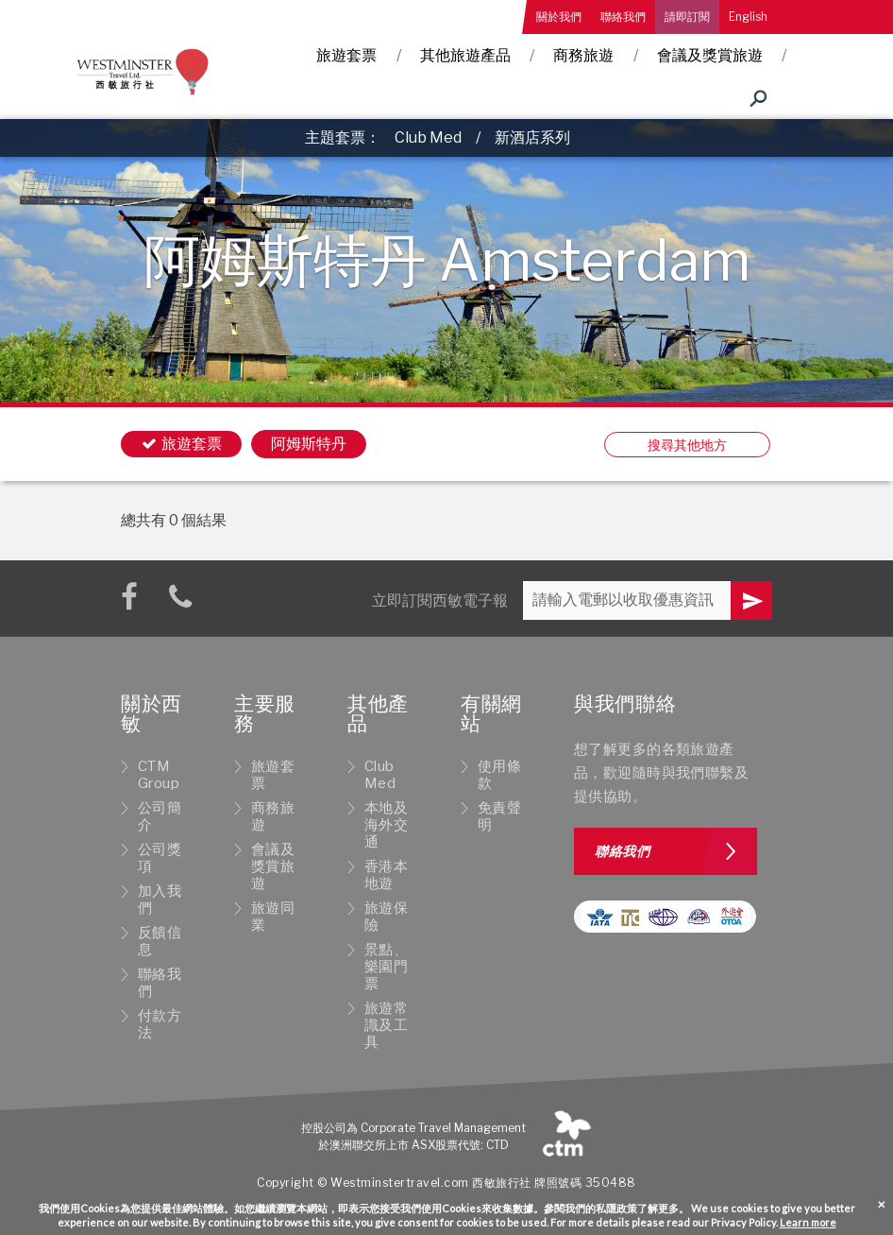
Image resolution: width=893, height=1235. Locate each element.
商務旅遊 (583, 55)
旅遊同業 (273, 917)
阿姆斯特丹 (308, 444)
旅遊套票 (346, 55)
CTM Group (158, 775)
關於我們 (558, 16)
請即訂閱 (687, 16)
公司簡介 (159, 816)
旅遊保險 (386, 917)
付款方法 (159, 1024)
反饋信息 (159, 941)
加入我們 (159, 900)
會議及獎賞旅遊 (710, 55)
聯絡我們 (623, 16)
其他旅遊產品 (465, 55)
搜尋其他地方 (687, 445)
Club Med (428, 137)
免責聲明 (499, 816)
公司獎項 (159, 858)
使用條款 (499, 775)
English (748, 16)
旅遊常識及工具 (386, 1025)
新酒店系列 (532, 137)
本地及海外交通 (386, 824)
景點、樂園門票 (386, 966)
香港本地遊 (386, 875)
